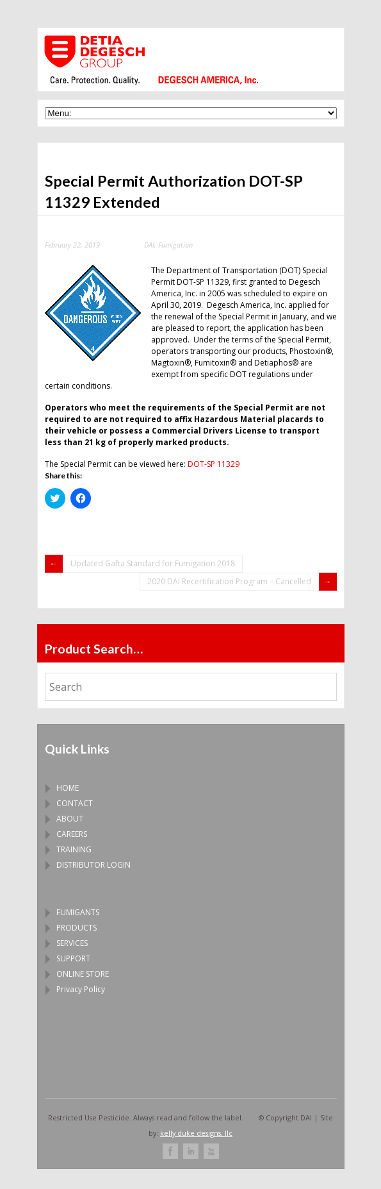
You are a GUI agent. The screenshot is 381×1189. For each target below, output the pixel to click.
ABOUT (69, 818)
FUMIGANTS (77, 912)
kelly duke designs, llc (196, 1133)
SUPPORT (73, 958)
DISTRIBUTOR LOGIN (93, 864)
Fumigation (175, 244)
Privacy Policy (80, 989)
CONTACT (74, 803)
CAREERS (71, 834)
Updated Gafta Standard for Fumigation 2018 (152, 563)
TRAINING (74, 849)
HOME (67, 787)
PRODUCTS (76, 927)
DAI (149, 244)
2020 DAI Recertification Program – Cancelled (229, 581)
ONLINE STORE (82, 973)
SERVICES (72, 943)
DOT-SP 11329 (213, 464)
